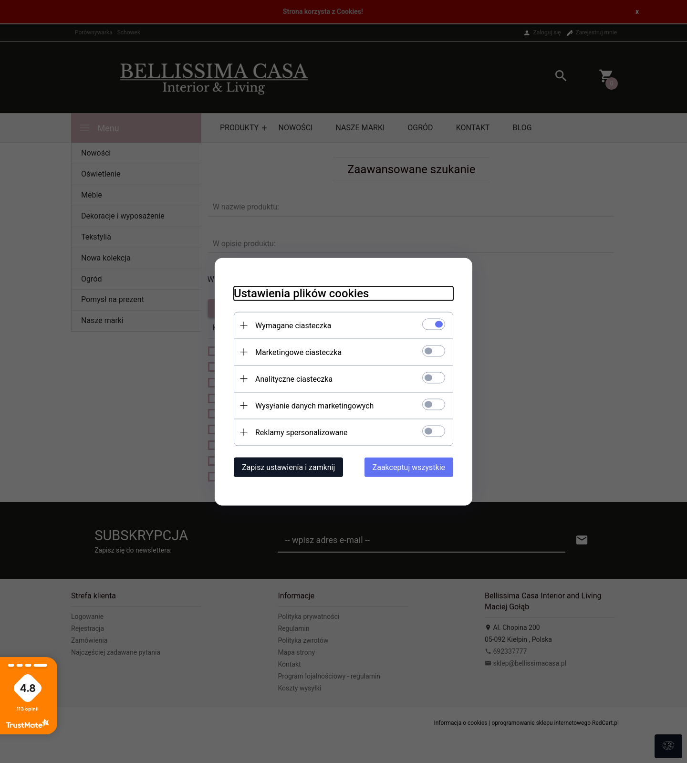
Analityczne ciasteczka (294, 378)
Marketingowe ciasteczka (298, 351)
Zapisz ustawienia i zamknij (288, 466)
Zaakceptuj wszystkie (409, 466)
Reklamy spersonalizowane (301, 432)
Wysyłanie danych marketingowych (314, 405)
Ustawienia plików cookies (301, 293)
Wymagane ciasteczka (293, 325)
